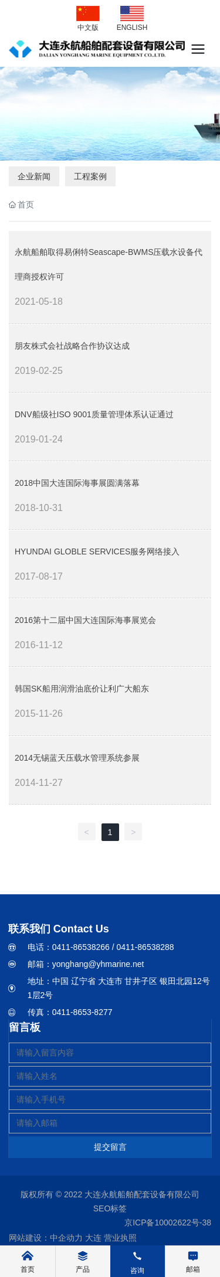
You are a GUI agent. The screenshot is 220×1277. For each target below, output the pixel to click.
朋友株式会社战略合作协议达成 (72, 345)
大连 (93, 1237)
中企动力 (66, 1237)
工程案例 (90, 176)
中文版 (88, 27)
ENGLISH (132, 27)
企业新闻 (34, 176)
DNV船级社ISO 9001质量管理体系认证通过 (94, 414)
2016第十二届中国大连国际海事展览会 (85, 620)
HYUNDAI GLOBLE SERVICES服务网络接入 (97, 551)
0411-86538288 (145, 947)
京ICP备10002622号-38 (167, 1222)
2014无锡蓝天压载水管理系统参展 (77, 757)
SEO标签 (110, 1208)
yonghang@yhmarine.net (98, 964)
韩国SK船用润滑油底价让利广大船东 (82, 688)
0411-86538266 (81, 947)
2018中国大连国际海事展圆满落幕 (77, 483)
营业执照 (120, 1237)
